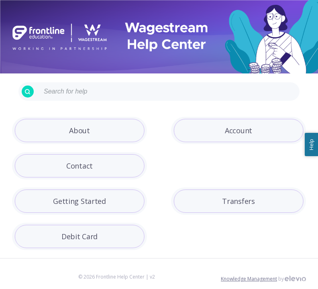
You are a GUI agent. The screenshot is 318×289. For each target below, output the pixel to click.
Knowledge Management (249, 278)
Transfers (238, 201)
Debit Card (79, 236)
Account (238, 130)
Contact (79, 166)
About (79, 130)
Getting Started (79, 201)
